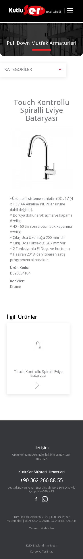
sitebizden (47, 528)
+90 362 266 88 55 (41, 480)
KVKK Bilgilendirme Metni (41, 545)
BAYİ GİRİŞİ (53, 12)
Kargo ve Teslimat (41, 551)
